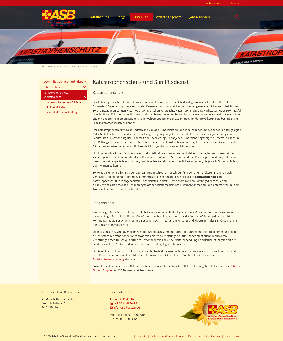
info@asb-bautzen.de (127, 307)
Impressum (232, 336)
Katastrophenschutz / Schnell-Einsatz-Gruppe (64, 104)
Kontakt (141, 336)
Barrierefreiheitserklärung (204, 336)
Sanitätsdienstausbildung (109, 259)
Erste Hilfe (140, 17)
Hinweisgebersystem (213, 3)
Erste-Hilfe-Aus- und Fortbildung (63, 81)
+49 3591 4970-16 (125, 303)
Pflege (121, 17)
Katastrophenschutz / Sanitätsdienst (56, 95)
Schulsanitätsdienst (55, 87)
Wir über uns (99, 17)
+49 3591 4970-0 (124, 299)
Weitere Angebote (168, 17)
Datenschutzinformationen (167, 336)
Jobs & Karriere (200, 17)
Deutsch (234, 3)
